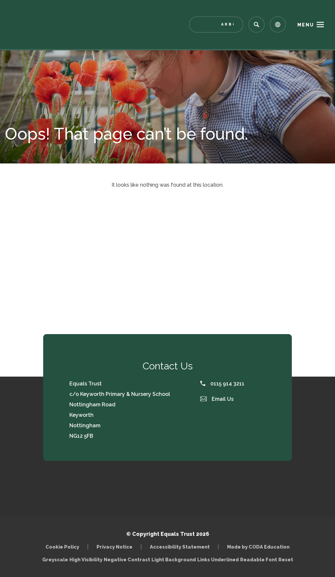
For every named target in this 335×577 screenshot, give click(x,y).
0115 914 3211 (222, 384)
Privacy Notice (114, 547)
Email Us (217, 399)
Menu (305, 24)
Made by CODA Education (258, 547)
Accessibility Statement (180, 547)
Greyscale (55, 559)
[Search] (256, 24)
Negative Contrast (127, 559)
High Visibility (85, 559)
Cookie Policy (62, 547)
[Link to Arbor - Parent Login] (216, 24)
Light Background (173, 559)
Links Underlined (218, 559)
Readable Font (258, 559)
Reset (285, 559)
